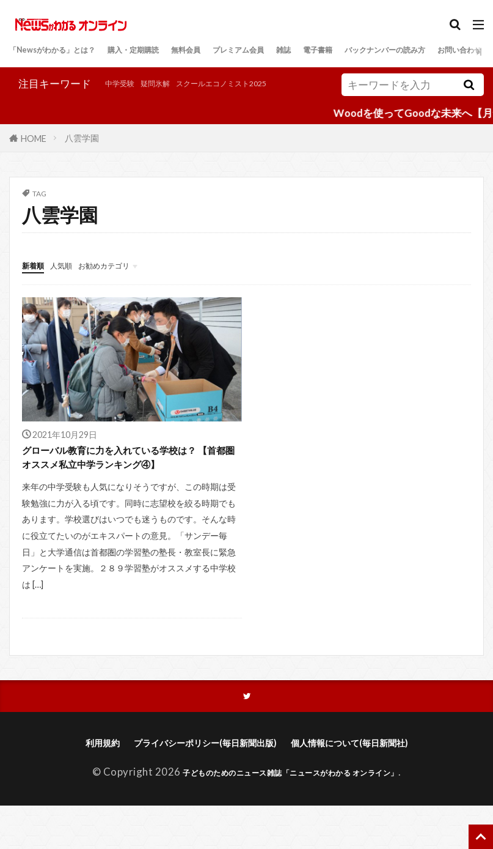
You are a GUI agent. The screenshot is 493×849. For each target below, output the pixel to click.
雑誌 (375, 51)
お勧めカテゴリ (133, 279)
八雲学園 (82, 153)
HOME (33, 153)
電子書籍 (418, 51)
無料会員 (247, 51)
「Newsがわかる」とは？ (69, 51)
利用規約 (76, 785)
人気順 (74, 279)
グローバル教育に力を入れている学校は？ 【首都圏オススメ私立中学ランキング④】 (127, 485)
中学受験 (30, 101)
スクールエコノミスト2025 (168, 101)
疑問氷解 (77, 101)
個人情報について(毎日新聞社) (367, 785)
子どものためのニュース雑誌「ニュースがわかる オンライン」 (291, 815)
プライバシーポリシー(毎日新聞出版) (197, 785)
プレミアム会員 (316, 51)
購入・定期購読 (177, 51)
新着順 (37, 279)
